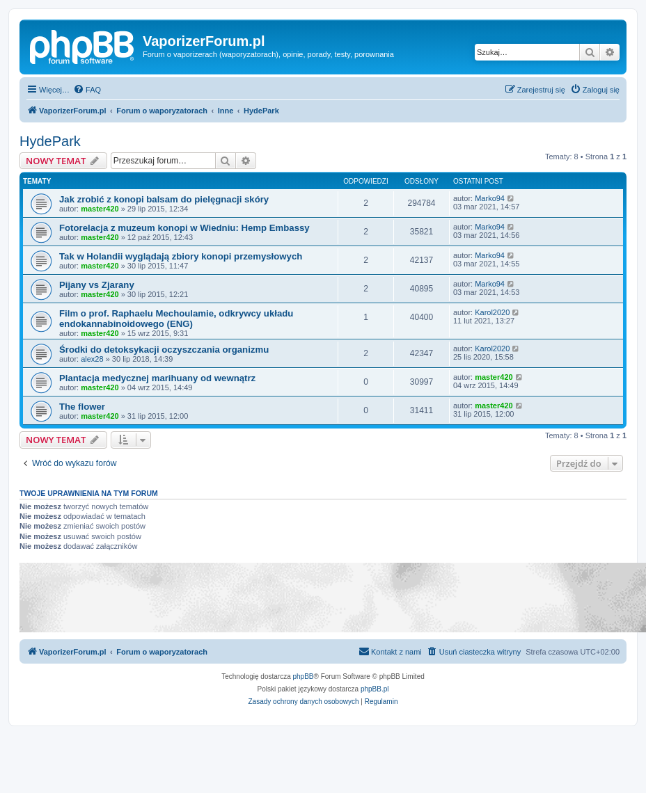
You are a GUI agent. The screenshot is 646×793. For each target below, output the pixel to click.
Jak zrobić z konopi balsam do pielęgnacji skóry (164, 199)
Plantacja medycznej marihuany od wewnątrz (157, 378)
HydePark (50, 141)
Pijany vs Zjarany (96, 285)
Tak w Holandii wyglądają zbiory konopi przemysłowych (180, 256)
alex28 (92, 359)
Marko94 (490, 198)
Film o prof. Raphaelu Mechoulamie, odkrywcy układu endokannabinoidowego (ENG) (176, 318)
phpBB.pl (375, 689)
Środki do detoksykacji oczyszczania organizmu (164, 349)
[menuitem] (87, 89)
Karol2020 (492, 312)
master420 (99, 209)
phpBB (303, 676)
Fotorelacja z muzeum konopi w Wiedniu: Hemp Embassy (184, 228)
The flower (82, 406)
